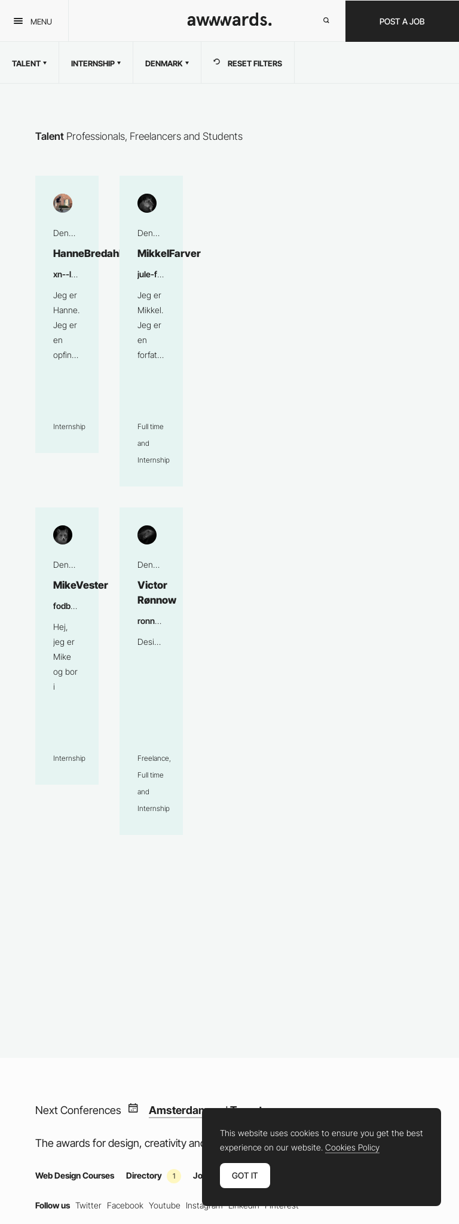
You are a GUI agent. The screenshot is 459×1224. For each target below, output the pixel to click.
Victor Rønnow (151, 671)
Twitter (88, 1205)
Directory (153, 1175)
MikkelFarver (151, 331)
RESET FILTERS (247, 63)
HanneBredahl (67, 314)
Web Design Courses (74, 1175)
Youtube (164, 1205)
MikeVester (67, 646)
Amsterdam (178, 1110)
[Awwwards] (230, 22)
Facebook (125, 1205)
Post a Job (402, 21)
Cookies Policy (352, 1147)
